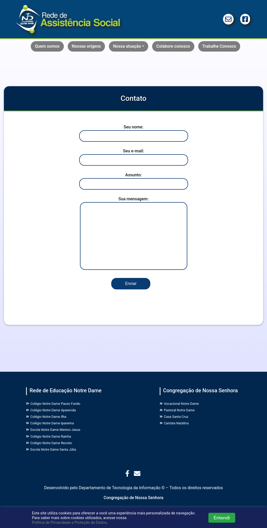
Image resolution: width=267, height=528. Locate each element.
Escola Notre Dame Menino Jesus (60, 435)
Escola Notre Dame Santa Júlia (57, 458)
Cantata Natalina (178, 427)
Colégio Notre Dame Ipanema (55, 427)
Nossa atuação (127, 46)
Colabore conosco (173, 46)
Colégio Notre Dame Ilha (51, 419)
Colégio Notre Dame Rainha (54, 443)
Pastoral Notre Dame (181, 411)
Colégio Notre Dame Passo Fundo (60, 404)
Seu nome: (133, 131)
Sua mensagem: (133, 233)
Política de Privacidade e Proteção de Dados (69, 524)
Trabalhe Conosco (219, 46)
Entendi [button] (222, 520)
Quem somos (47, 46)
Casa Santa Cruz (177, 419)
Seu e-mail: (133, 155)
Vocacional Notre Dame (184, 404)
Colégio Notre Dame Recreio (54, 451)
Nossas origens (86, 46)
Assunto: (133, 179)
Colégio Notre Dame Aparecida (57, 411)
